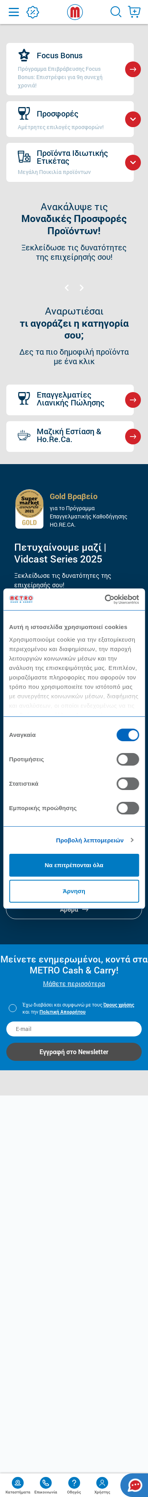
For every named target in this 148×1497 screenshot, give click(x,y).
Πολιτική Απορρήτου (62, 1011)
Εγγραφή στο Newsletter (74, 1051)
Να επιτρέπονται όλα (74, 865)
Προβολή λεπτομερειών (90, 840)
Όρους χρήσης (118, 1004)
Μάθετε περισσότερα (74, 983)
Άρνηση (74, 891)
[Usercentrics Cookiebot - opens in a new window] (105, 599)
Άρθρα (74, 909)
